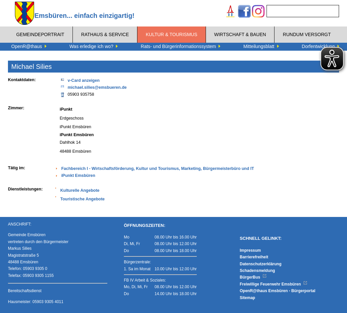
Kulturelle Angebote (79, 190)
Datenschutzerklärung (260, 264)
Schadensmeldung (257, 270)
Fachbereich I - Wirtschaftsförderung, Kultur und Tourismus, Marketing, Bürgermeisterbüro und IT (157, 168)
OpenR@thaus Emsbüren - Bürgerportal (277, 290)
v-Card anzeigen (80, 80)
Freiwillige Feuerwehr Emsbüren (273, 284)
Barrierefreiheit (254, 257)
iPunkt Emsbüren (78, 175)
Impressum (250, 250)
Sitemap (247, 297)
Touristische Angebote (82, 199)
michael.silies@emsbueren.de (93, 87)
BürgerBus (253, 277)
